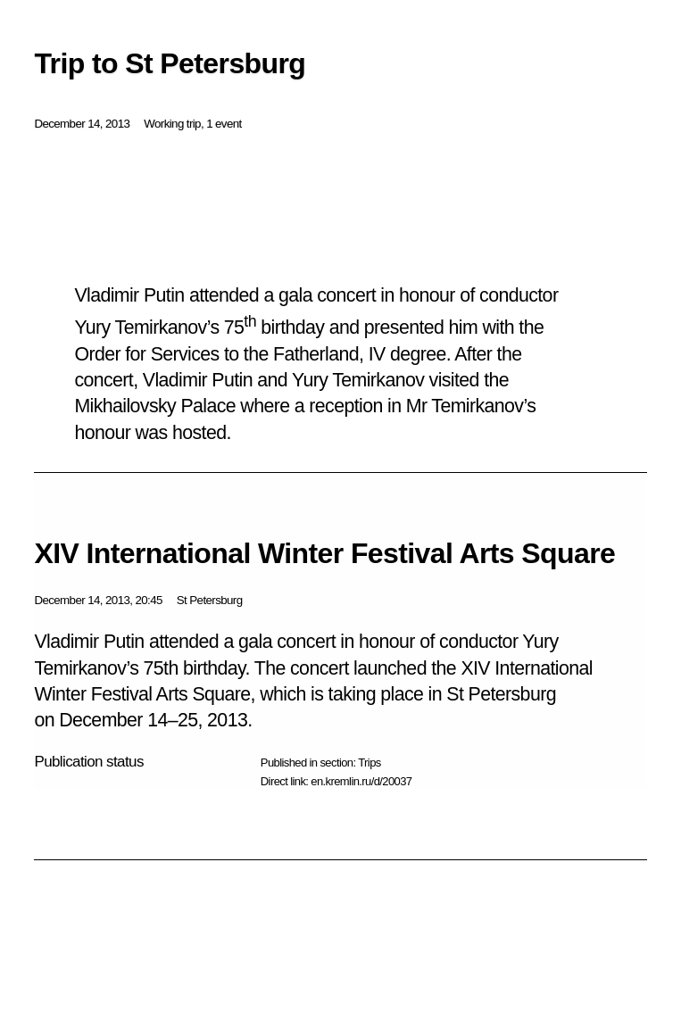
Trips (369, 762)
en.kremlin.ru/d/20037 (361, 781)
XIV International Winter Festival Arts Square (324, 553)
